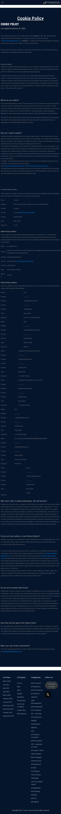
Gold (32, 732)
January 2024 (7, 703)
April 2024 (6, 693)
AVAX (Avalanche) (37, 691)
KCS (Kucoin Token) (37, 752)
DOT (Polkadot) (36, 711)
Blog (18, 688)
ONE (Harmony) (36, 762)
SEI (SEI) (33, 769)
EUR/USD (33, 722)
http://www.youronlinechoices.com (37, 166)
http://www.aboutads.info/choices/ (14, 166)
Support (19, 695)
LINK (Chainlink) (36, 755)
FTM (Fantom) (35, 725)
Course (19, 684)
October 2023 (7, 714)
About (19, 691)
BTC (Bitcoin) (35, 695)
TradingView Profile (51, 686)
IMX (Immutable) (36, 742)
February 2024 (7, 700)
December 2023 (8, 707)
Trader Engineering (29, 811)
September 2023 (8, 717)
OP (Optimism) (36, 765)
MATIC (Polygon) (36, 758)
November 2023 (8, 710)
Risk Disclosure (21, 715)
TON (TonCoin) (36, 776)
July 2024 (6, 686)
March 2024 (7, 696)
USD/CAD (34, 796)
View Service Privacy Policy (26, 212)
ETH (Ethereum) (36, 718)
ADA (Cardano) (36, 684)
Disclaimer (20, 698)
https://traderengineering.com (11, 41)
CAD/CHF (34, 698)
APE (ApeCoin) (35, 688)
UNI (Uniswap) (35, 793)
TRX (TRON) (34, 779)
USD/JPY (33, 799)
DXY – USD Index (36, 715)
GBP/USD (34, 729)
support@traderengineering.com (12, 651)
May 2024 (6, 689)
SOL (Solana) (35, 772)
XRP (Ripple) (35, 803)
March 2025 (7, 682)
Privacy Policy (21, 702)
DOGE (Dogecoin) (37, 708)
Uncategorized (35, 789)
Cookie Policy (21, 711)
